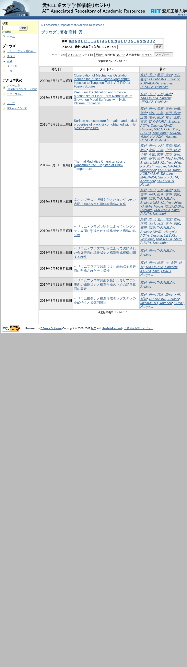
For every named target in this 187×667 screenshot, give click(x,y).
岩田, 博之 (164, 219)
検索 (5, 23)
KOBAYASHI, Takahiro (156, 173)
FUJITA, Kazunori (153, 213)
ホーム (11, 36)
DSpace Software (51, 328)
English (182, 14)
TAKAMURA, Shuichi (164, 79)
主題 (9, 70)
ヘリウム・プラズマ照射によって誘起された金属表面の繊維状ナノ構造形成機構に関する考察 (105, 253)
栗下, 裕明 (156, 158)
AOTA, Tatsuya (151, 125)
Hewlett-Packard (112, 328)
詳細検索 (6, 32)
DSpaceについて (17, 108)
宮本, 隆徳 (164, 294)
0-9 (71, 41)
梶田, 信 (162, 263)
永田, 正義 (156, 150)
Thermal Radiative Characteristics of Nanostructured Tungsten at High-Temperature (100, 165)
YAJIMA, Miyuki (151, 206)
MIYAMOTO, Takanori (156, 303)
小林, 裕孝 (156, 194)
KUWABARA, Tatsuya (156, 83)
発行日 (11, 56)
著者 (9, 61)
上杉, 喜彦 (164, 94)
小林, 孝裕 (147, 154)
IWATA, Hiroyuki (164, 232)
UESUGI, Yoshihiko (154, 87)
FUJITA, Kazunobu (153, 133)
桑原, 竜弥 (164, 75)
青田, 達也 (164, 108)
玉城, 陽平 (147, 117)
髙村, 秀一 (147, 75)
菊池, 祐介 (164, 117)
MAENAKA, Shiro (166, 129)
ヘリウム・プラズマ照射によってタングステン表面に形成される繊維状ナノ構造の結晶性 (105, 231)
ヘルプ (11, 103)
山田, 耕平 (172, 150)
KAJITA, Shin (149, 271)
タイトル (12, 66)
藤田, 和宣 (147, 198)
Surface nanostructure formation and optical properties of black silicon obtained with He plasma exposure (105, 124)
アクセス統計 (15, 94)
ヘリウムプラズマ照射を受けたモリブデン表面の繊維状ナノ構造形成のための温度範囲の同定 (105, 285)
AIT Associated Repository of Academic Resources (71, 24)
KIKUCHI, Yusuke (163, 136)
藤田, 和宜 (172, 113)
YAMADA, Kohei (170, 170)
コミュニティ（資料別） (21, 51)
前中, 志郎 (156, 113)
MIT (93, 328)
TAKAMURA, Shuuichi (161, 267)
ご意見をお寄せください (138, 328)
